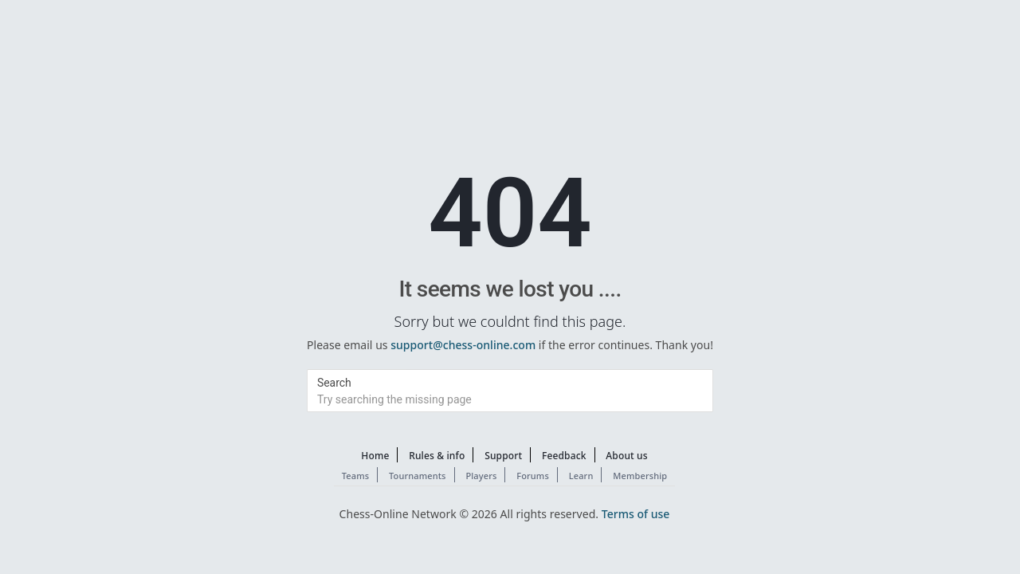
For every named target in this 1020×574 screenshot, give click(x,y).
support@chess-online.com (463, 344)
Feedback (564, 455)
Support (503, 455)
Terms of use (636, 513)
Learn (581, 476)
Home (375, 455)
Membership (640, 476)
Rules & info (437, 455)
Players (480, 476)
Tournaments (417, 476)
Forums (532, 476)
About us (626, 455)
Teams (355, 476)
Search (334, 382)
